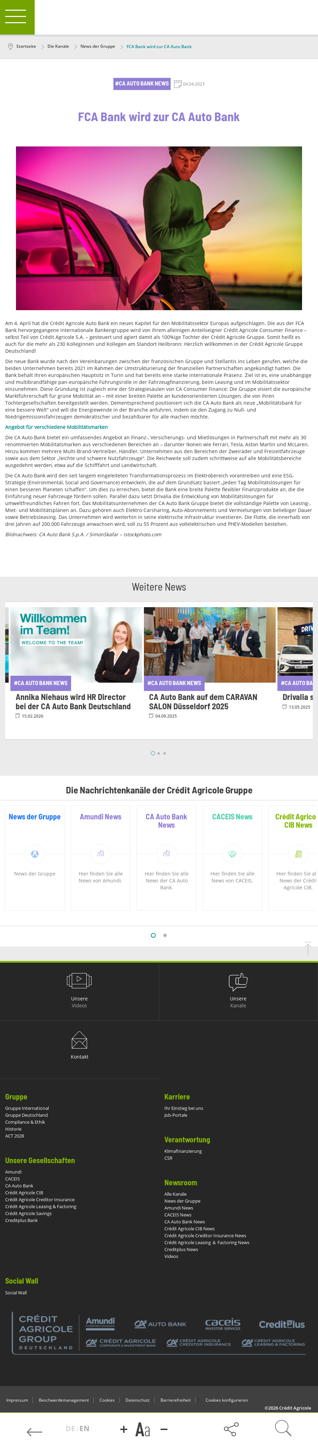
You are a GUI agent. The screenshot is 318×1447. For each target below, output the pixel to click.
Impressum (17, 1400)
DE (71, 1428)
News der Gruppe (95, 46)
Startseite (22, 46)
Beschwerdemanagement (64, 1400)
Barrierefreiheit (176, 1400)
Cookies (107, 1400)
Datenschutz (138, 1400)
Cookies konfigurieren (227, 1400)
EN (84, 1428)
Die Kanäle (55, 46)
